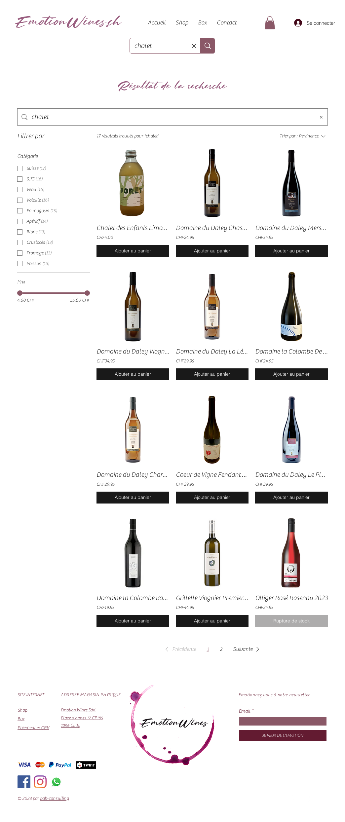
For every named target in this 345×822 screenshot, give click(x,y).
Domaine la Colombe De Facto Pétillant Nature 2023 (291, 351)
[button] (269, 22)
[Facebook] (24, 781)
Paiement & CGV (33, 727)
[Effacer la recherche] (194, 45)
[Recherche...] (161, 45)
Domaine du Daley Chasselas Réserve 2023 (212, 228)
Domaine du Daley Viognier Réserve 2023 (132, 351)
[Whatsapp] (56, 781)
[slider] (19, 293)
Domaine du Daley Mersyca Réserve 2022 (291, 228)
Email (244, 711)
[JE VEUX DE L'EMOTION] (283, 735)
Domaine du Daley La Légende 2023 (212, 351)
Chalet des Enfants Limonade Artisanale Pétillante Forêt (132, 228)
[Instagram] (40, 781)
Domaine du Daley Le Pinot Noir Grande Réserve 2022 (291, 474)
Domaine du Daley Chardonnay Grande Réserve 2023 (132, 474)
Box (21, 719)
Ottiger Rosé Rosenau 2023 (291, 598)
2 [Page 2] (221, 649)
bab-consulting (54, 798)
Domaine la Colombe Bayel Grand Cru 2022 (132, 598)
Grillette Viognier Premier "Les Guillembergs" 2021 (212, 598)
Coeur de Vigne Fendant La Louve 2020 (212, 474)
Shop (22, 710)
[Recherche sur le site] (171, 117)
